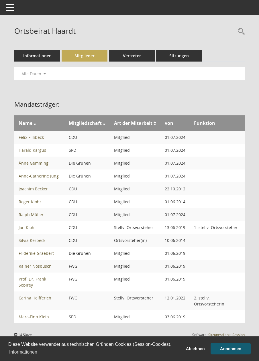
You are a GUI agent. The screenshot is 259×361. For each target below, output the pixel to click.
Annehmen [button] (230, 348)
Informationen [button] (23, 352)
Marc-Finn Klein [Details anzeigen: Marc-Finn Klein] (34, 316)
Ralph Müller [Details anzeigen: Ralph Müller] (31, 214)
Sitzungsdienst (226, 334)
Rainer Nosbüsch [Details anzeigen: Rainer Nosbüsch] (35, 266)
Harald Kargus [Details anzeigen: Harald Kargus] (32, 150)
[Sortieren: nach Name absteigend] (35, 123)
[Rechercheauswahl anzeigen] (240, 31)
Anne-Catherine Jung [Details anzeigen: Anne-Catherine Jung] (39, 176)
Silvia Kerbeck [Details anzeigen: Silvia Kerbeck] (32, 240)
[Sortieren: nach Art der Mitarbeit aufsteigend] (155, 123)
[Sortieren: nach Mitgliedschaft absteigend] (104, 123)
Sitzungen (179, 55)
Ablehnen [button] (195, 348)
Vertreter (132, 55)
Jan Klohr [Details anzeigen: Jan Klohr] (27, 227)
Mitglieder (84, 55)
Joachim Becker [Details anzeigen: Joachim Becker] (33, 189)
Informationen (37, 55)
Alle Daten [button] (33, 73)
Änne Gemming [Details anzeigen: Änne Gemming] (33, 163)
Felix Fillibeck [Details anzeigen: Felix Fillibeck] (31, 137)
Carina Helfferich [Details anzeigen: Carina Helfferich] (35, 298)
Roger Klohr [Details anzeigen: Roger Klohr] (30, 201)
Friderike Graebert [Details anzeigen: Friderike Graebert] (36, 253)
